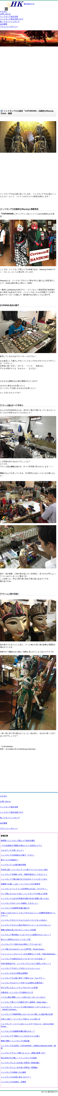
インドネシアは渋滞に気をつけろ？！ (16, 1077)
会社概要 (3, 24)
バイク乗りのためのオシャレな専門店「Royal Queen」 (23, 949)
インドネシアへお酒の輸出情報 (13, 865)
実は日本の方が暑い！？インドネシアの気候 (19, 1058)
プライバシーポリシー (9, 27)
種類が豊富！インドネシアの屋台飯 (15, 1041)
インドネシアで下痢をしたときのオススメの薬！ (20, 1036)
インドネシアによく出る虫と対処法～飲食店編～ (20, 1063)
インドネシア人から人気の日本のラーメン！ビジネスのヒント (26, 925)
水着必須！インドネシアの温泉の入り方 (17, 992)
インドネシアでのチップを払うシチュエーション (20, 968)
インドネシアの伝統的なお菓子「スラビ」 (18, 855)
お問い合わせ (5, 14)
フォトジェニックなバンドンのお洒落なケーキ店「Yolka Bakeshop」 (29, 954)
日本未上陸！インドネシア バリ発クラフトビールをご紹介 (24, 870)
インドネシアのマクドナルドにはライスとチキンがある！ (24, 920)
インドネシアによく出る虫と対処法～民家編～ (20, 1067)
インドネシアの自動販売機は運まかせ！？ (18, 1031)
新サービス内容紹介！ (10, 860)
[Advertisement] (29, 77)
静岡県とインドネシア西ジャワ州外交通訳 (18, 841)
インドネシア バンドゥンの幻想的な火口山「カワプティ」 (24, 889)
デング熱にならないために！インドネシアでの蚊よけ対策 (24, 894)
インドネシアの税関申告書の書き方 (15, 908)
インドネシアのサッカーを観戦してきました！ (20, 903)
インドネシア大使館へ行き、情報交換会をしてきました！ (24, 874)
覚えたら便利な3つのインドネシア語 (15, 939)
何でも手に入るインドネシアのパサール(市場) (19, 988)
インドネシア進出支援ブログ (11, 19)
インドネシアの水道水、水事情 (13, 1082)
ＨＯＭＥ (3, 11)
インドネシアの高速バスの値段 (13, 1072)
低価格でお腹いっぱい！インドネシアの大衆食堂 (20, 884)
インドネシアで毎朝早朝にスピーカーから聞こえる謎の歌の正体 (27, 1014)
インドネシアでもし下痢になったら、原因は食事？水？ (23, 1053)
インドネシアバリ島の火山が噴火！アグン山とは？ (21, 944)
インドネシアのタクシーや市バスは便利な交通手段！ (22, 983)
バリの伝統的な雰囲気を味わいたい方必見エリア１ (21, 845)
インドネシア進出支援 (9, 16)
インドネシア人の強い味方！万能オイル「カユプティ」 (23, 978)
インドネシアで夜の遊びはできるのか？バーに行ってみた (24, 879)
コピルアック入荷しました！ (12, 850)
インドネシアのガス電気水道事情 (14, 973)
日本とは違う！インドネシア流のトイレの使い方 (20, 1019)
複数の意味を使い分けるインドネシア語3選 (18, 930)
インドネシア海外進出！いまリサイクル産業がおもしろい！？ (26, 935)
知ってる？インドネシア (10, 21)
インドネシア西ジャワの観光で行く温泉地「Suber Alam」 (24, 1002)
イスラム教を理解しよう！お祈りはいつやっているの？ (23, 997)
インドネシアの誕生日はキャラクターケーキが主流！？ (23, 959)
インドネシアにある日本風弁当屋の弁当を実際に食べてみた (25, 898)
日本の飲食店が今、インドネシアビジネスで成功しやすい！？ (26, 963)
